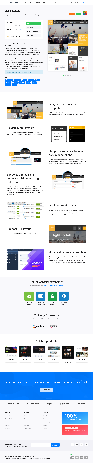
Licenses (45, 425)
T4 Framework (8, 422)
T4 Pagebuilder (9, 418)
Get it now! (31, 23)
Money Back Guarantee (75, 417)
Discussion (31, 35)
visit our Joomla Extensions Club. (53, 285)
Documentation (32, 31)
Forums (26, 415)
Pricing (84, 2)
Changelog (19, 29)
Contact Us (45, 428)
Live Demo (31, 27)
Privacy (45, 418)
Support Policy (27, 428)
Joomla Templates (9, 415)
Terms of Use (46, 415)
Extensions (7, 425)
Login (76, 2)
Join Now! (46, 390)
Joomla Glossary (28, 425)
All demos (7, 428)
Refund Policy (46, 422)
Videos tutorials (28, 422)
